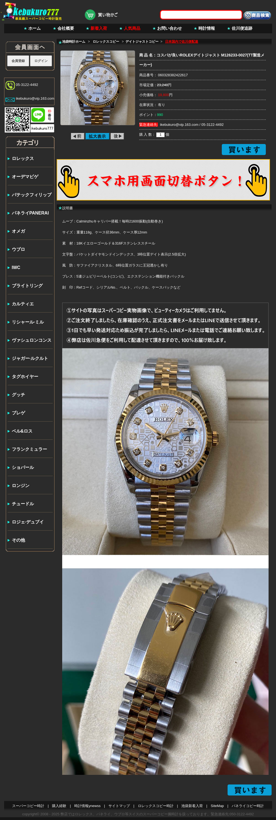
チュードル (23, 503)
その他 (18, 540)
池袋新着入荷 (192, 806)
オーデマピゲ (25, 176)
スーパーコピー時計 (28, 806)
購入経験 (59, 806)
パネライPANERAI (30, 213)
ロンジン (20, 485)
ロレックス (23, 158)
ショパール (23, 467)
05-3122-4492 (27, 85)
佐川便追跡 (242, 28)
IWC (16, 267)
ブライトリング (27, 285)
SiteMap (217, 806)
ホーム (34, 28)
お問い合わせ (169, 28)
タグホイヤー (25, 376)
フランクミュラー (29, 449)
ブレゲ (18, 413)
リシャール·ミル (28, 322)
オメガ (18, 231)
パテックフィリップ (31, 194)
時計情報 (206, 28)
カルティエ (23, 304)
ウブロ (18, 249)
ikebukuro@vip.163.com (35, 98)
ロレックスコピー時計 (156, 806)
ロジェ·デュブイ (28, 522)
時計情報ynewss (87, 806)
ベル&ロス (22, 431)
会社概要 (66, 28)
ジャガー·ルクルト (30, 358)
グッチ (18, 394)
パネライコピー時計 (248, 806)
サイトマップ (119, 806)
